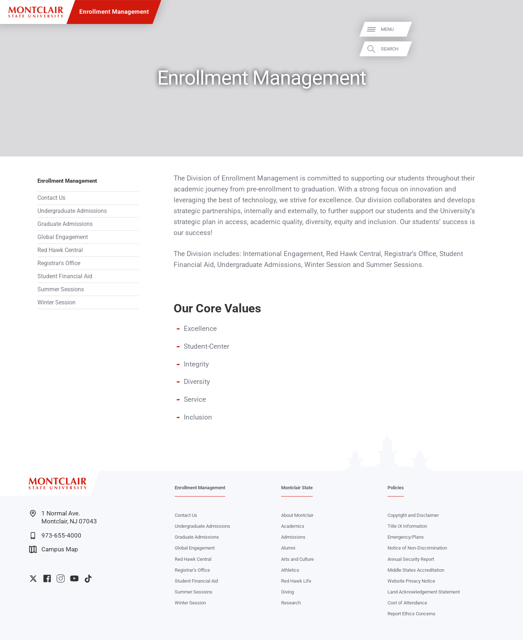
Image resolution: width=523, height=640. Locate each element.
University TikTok (88, 578)
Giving (287, 592)
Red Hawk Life (296, 581)
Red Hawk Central (60, 250)
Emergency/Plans (406, 537)
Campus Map (53, 549)
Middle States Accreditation (416, 570)
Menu (504, 29)
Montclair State (297, 487)
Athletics (290, 570)
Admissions (293, 537)
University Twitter (33, 578)
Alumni (288, 548)
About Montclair (297, 515)
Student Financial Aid (64, 276)
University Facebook (47, 578)
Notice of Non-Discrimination (417, 548)
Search (506, 49)
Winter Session (56, 302)
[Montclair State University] (36, 12)
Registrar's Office (58, 263)
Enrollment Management (114, 11)
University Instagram (60, 578)
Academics (292, 526)
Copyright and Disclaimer (413, 515)
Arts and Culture (297, 559)
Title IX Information (407, 526)
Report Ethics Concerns (411, 613)
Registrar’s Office (192, 570)
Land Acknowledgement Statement (424, 592)
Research (291, 602)
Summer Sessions (60, 289)
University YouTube (74, 578)
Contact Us (51, 197)
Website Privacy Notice (411, 581)
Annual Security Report (411, 559)
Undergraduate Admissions (72, 210)
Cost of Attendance (407, 602)
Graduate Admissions (65, 223)
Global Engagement (62, 237)
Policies (396, 487)
